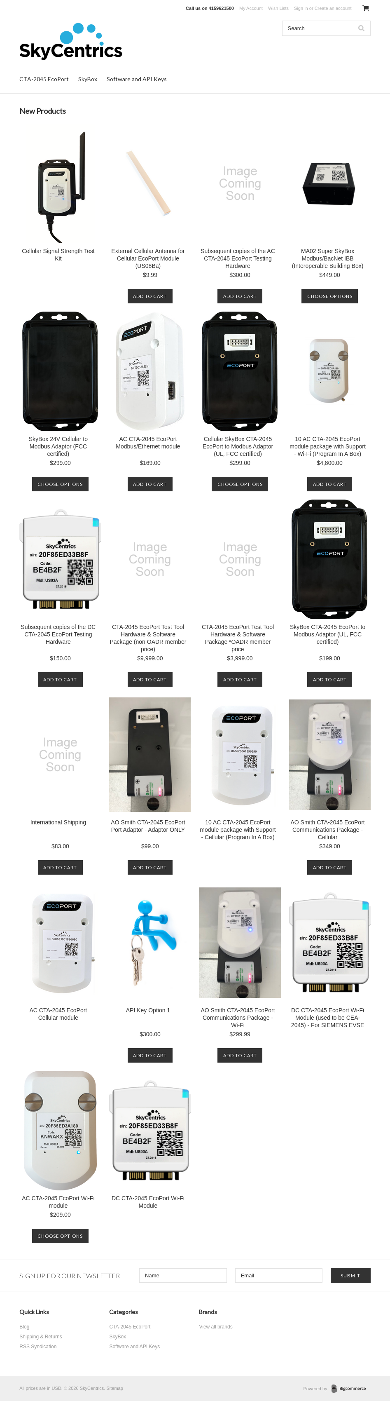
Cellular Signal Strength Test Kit (58, 255)
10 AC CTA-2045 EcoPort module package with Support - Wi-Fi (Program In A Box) (327, 446)
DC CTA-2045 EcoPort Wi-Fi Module (148, 1202)
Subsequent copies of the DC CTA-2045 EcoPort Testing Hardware (58, 634)
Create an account (333, 8)
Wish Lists (278, 8)
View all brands (215, 1327)
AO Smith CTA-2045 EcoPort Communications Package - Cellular (327, 829)
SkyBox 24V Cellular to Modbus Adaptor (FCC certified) (58, 446)
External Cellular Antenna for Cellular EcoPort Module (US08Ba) (147, 258)
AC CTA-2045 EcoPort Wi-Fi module (58, 1202)
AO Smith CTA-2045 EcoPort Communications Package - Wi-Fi (238, 1017)
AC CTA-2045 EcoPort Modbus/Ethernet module (148, 443)
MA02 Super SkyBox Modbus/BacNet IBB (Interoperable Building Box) (328, 258)
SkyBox (87, 78)
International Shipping (58, 822)
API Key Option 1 (148, 1010)
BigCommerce (351, 1389)
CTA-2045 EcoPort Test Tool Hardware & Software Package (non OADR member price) (148, 638)
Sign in (301, 8)
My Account (251, 8)
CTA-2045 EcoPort (44, 78)
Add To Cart (150, 296)
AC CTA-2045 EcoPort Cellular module (58, 1014)
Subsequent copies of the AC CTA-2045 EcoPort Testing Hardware (238, 258)
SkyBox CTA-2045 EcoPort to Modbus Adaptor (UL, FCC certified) (327, 634)
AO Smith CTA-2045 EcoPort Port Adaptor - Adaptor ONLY (148, 826)
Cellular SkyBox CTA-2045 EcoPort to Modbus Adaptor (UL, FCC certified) (238, 446)
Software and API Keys (137, 78)
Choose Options (330, 296)
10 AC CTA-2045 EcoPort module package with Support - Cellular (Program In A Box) (238, 829)
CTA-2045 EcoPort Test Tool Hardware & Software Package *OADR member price (238, 638)
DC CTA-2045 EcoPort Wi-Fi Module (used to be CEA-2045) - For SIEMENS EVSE (327, 1017)
